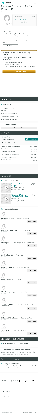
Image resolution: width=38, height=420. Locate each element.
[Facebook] (19, 381)
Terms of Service (10, 414)
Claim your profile (19, 72)
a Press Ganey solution (10, 381)
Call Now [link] (10, 45)
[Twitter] (33, 381)
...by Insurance (5, 394)
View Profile (33, 184)
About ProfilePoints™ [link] (20, 19)
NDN (35, 414)
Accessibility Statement (24, 414)
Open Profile (32, 221)
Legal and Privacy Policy (29, 412)
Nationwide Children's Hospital (20, 185)
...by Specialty (5, 396)
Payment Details (19, 128)
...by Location (5, 399)
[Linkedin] (26, 381)
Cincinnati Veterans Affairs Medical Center (20, 196)
